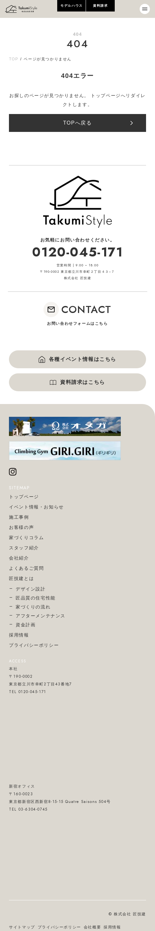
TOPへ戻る (77, 123)
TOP (13, 59)
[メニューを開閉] (145, 9)
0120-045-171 (77, 252)
